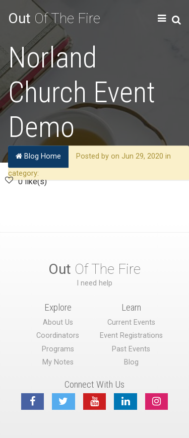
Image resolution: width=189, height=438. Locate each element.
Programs (58, 349)
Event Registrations (131, 335)
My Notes (58, 362)
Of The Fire (54, 18)
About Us (58, 322)
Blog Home (38, 157)
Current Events (131, 322)
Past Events (131, 349)
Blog (131, 362)
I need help (94, 283)
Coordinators (57, 335)
